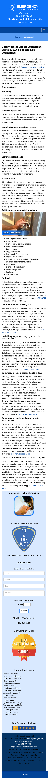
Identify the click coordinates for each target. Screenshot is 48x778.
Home (17, 37)
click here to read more (29, 369)
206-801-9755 (24, 16)
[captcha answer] (27, 604)
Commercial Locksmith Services (24, 493)
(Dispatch (27, 749)
